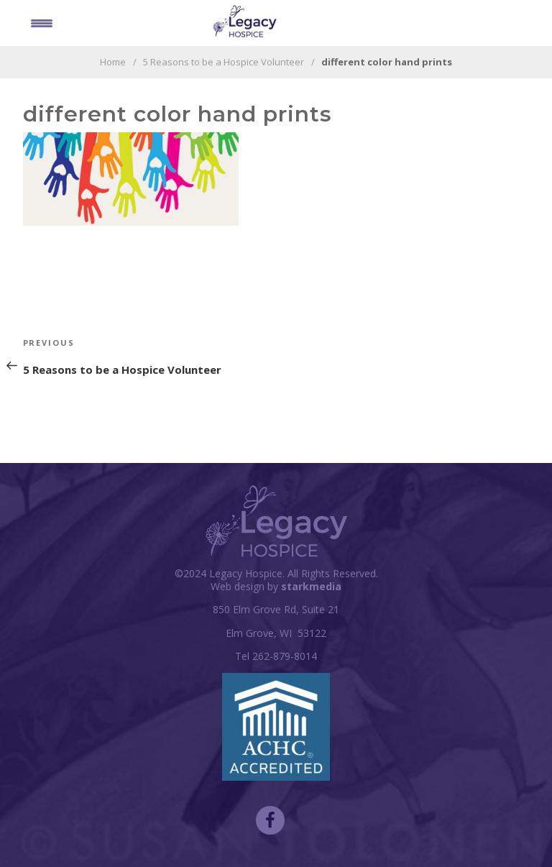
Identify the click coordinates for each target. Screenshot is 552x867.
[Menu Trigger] (41, 22)
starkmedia (311, 586)
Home (113, 61)
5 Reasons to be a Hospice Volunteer (223, 61)
